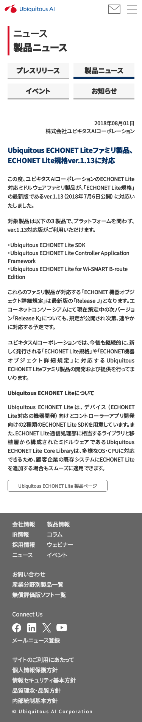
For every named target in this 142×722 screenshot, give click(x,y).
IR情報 (20, 534)
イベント (38, 91)
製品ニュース (103, 70)
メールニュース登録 (36, 640)
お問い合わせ (28, 574)
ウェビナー (60, 545)
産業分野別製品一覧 (37, 584)
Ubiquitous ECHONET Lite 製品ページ (57, 485)
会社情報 (23, 524)
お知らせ (104, 91)
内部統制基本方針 (35, 701)
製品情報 (58, 524)
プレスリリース (38, 70)
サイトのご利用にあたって (43, 660)
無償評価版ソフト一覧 (39, 595)
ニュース (22, 555)
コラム (54, 534)
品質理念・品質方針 (36, 690)
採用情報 (23, 545)
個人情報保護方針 (35, 670)
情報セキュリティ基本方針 (44, 680)
